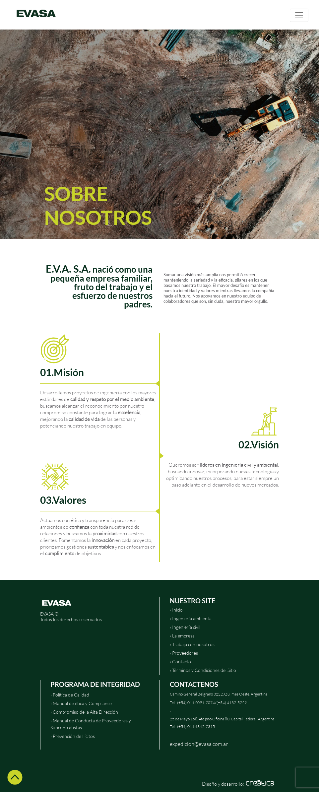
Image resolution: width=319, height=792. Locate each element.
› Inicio (176, 610)
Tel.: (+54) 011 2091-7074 (192, 702)
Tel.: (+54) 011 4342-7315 (192, 726)
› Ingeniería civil (185, 627)
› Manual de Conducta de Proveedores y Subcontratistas (90, 724)
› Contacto (180, 661)
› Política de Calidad (69, 694)
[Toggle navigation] (299, 15)
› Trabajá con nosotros (192, 644)
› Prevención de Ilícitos (72, 736)
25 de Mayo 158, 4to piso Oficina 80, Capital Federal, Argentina (222, 718)
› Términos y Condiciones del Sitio (203, 670)
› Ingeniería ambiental (191, 618)
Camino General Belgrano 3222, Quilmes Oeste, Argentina (218, 694)
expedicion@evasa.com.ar (199, 744)
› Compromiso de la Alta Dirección (84, 712)
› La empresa (182, 635)
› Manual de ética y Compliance (81, 703)
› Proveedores (184, 653)
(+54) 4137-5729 (232, 702)
